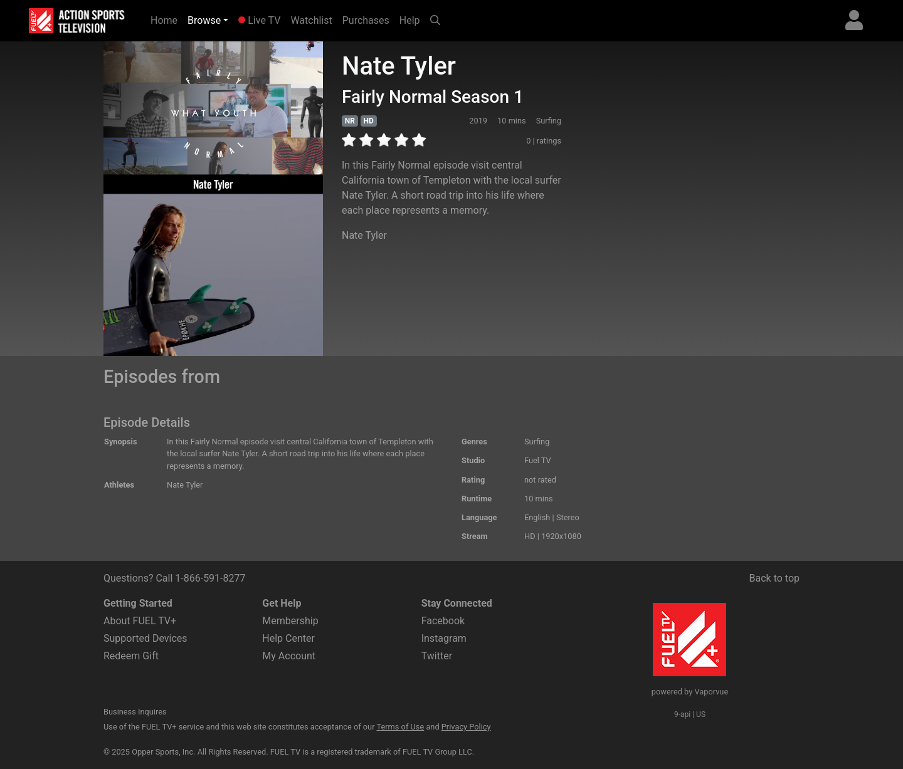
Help (409, 20)
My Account (288, 656)
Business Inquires (135, 711)
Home (166, 19)
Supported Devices (145, 638)
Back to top (774, 578)
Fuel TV (537, 460)
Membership (290, 621)
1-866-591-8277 (210, 578)
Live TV (259, 20)
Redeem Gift (131, 656)
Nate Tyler (364, 235)
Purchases (365, 20)
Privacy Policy (466, 726)
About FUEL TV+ (139, 621)
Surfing (536, 441)
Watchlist (311, 20)
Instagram (444, 638)
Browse (204, 20)
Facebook (443, 621)
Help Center (288, 638)
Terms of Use (400, 726)
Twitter (436, 656)
